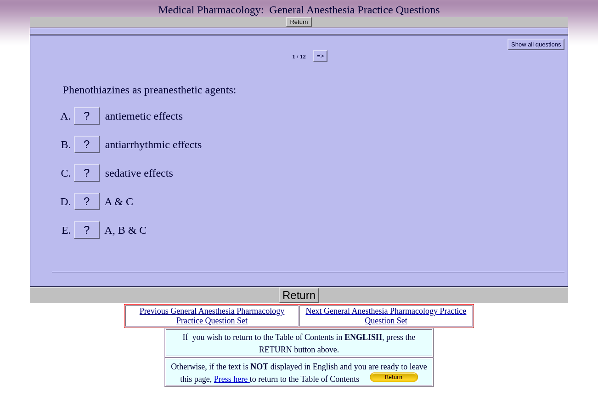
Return (299, 21)
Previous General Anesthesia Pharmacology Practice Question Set (212, 315)
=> (320, 55)
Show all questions (536, 44)
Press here (232, 379)
